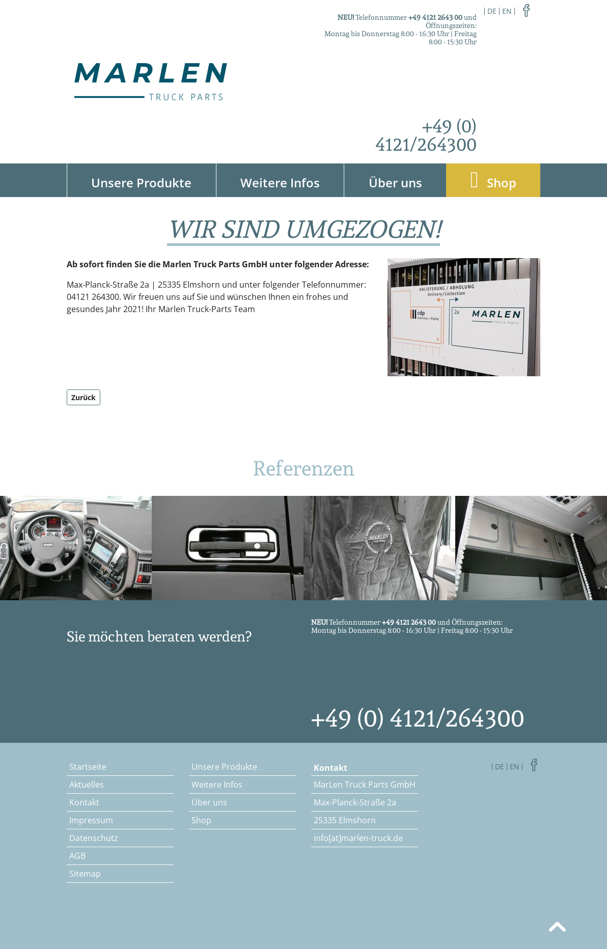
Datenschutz (93, 838)
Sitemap (85, 873)
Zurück (83, 397)
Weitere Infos (280, 182)
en (507, 11)
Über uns (395, 182)
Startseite (87, 766)
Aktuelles (86, 784)
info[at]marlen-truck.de (358, 838)
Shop (493, 180)
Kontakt (84, 802)
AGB (77, 855)
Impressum (91, 820)
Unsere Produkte (141, 182)
